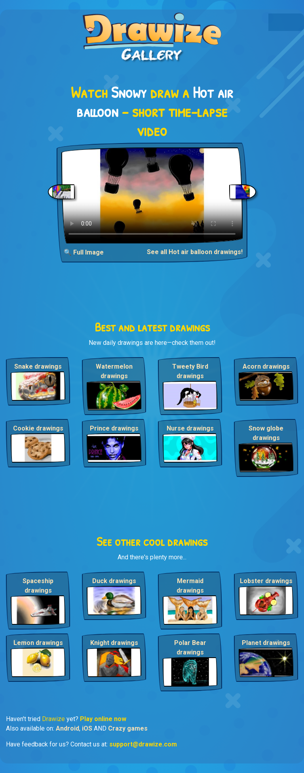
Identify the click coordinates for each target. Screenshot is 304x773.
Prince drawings (114, 428)
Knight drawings (114, 643)
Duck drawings (114, 581)
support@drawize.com (143, 744)
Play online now (103, 719)
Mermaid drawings (190, 585)
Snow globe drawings (266, 433)
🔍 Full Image (84, 252)
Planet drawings (266, 643)
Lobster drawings (266, 581)
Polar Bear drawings (190, 647)
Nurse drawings (190, 428)
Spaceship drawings (38, 585)
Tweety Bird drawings (190, 371)
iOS (87, 728)
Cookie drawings (38, 428)
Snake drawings (38, 366)
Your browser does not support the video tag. (152, 195)
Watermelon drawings (114, 371)
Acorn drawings (266, 366)
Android (67, 728)
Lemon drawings (38, 643)
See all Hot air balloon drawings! (195, 252)
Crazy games (128, 728)
